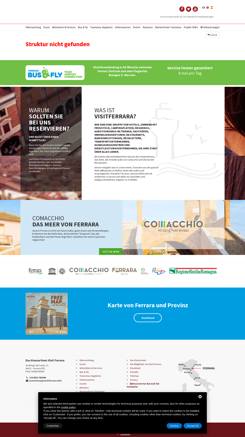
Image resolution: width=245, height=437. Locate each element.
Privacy (134, 379)
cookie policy (68, 407)
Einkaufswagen (210, 27)
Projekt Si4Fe (191, 27)
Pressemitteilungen (205, 16)
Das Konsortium (167, 16)
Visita (110, 251)
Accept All (192, 425)
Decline (174, 425)
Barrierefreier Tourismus (168, 27)
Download (148, 317)
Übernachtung (33, 27)
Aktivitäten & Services (64, 27)
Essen (46, 27)
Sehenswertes (123, 27)
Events (137, 27)
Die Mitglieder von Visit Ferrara (145, 364)
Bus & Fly (83, 27)
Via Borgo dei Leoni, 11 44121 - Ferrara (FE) (37, 367)
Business (148, 27)
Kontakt (134, 371)
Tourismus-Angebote (101, 27)
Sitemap (134, 375)
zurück (212, 34)
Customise (53, 425)
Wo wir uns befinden (185, 16)
